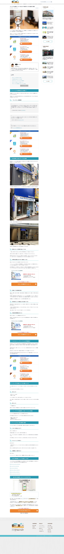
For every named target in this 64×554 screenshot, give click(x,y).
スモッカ (14, 41)
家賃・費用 (49, 529)
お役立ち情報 (49, 525)
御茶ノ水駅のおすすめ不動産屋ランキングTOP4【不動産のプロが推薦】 (50, 63)
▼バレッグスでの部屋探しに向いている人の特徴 (19, 83)
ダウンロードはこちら (26, 43)
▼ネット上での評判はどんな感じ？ (17, 77)
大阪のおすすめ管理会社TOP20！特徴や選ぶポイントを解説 (50, 67)
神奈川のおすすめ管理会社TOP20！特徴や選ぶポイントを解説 (50, 72)
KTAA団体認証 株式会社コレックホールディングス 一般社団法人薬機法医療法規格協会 (13, 530)
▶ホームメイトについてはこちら (14, 466)
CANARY (14, 49)
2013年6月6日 (23, 110)
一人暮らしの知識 (50, 528)
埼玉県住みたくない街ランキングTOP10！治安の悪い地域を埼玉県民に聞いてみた (50, 37)
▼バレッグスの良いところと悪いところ (17, 82)
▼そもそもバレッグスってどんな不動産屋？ (18, 80)
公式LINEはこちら (26, 59)
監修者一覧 (40, 528)
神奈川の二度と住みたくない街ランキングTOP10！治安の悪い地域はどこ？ (50, 23)
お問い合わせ (34, 528)
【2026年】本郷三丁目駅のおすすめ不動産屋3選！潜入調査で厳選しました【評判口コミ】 (47, 58)
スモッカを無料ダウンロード (24, 284)
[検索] (51, 2)
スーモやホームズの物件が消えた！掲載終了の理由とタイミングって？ (50, 28)
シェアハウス (49, 532)
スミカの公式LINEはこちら (24, 510)
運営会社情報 (34, 525)
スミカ (23, 498)
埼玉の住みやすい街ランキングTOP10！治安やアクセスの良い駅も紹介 (50, 77)
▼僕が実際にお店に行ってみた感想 (17, 79)
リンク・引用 (41, 529)
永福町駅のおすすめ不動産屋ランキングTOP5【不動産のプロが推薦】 (47, 18)
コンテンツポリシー (42, 525)
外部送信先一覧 (41, 531)
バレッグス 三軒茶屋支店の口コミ (17, 127)
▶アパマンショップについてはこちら (15, 464)
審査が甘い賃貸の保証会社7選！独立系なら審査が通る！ (50, 32)
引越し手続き (49, 531)
